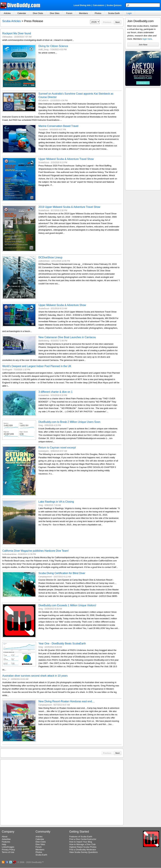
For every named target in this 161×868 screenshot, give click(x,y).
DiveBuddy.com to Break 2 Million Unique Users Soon (69, 422)
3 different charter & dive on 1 (55, 391)
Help (4, 844)
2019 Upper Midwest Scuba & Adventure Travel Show (69, 207)
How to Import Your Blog (80, 842)
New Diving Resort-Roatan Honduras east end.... (66, 701)
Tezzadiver (43, 129)
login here (147, 39)
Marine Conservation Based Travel (58, 126)
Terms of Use (8, 852)
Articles (7, 13)
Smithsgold (7, 370)
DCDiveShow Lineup (50, 257)
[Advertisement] (143, 138)
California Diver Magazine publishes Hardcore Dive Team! (35, 550)
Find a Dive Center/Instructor (82, 839)
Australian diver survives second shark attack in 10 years (35, 675)
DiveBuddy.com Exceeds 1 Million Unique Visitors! (67, 605)
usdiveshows (44, 261)
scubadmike (43, 395)
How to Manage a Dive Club (82, 844)
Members (83, 13)
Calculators (98, 5)
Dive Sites (54, 13)
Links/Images (8, 847)
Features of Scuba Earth (80, 836)
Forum (69, 13)
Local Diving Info (82, 5)
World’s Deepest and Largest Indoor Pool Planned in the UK (36, 366)
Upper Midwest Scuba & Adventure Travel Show (66, 159)
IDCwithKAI (43, 100)
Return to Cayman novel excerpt (57, 447)
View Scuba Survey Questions (83, 852)
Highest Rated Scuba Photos (82, 847)
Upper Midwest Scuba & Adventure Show (62, 305)
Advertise (6, 839)
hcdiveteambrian (9, 554)
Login (129, 13)
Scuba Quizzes (114, 5)
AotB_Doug (43, 49)
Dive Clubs (38, 13)
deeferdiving (43, 341)
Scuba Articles (11, 21)
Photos (98, 13)
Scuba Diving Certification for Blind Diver (61, 573)
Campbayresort (45, 577)
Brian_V (5, 679)
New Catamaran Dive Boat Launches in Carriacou (67, 337)
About (4, 836)
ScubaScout (43, 162)
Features (6, 842)
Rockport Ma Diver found (16, 33)
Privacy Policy (8, 849)
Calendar (22, 13)
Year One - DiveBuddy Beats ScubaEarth (62, 643)
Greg (40, 425)
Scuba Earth (114, 13)
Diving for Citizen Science (53, 46)
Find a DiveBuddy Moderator (82, 849)
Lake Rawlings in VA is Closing (56, 501)
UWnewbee (7, 37)
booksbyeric (43, 451)
